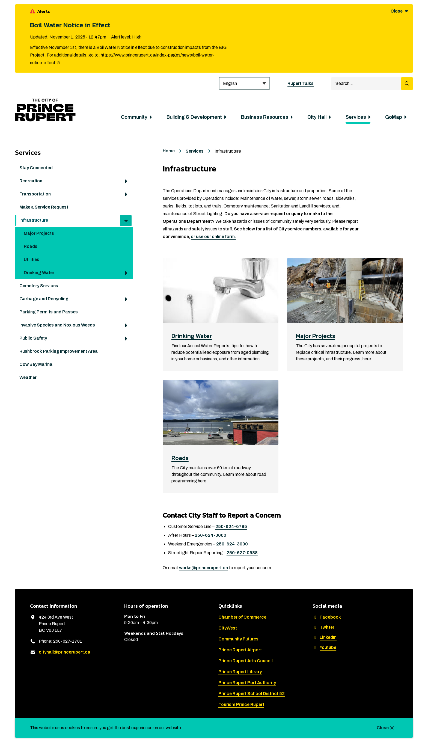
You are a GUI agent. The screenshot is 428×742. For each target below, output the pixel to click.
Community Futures (238, 639)
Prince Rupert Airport (240, 650)
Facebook (327, 617)
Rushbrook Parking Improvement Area (58, 351)
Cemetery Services (38, 285)
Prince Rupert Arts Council (245, 660)
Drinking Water (39, 272)
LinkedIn (325, 637)
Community (134, 117)
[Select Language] (244, 83)
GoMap (393, 117)
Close (383, 727)
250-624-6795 (231, 526)
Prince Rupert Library (240, 671)
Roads (30, 246)
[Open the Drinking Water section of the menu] (126, 273)
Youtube (324, 647)
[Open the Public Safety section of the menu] (126, 338)
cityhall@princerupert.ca (64, 652)
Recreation (30, 181)
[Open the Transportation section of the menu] (126, 194)
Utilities (31, 259)
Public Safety (33, 338)
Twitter (323, 627)
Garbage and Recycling (44, 298)
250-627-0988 (242, 552)
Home (169, 151)
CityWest (227, 628)
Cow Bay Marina (35, 364)
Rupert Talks (300, 83)
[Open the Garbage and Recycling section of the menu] (126, 299)
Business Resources (264, 117)
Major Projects (39, 233)
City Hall (316, 117)
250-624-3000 (210, 535)
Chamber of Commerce (242, 617)
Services (356, 117)
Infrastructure (33, 220)
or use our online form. (213, 236)
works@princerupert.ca (203, 567)
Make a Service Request (43, 207)
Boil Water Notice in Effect (70, 25)
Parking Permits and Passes (48, 312)
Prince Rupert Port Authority (247, 682)
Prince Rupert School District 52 (251, 693)
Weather (28, 377)
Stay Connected (36, 167)
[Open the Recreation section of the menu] (126, 181)
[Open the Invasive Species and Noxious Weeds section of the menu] (126, 325)
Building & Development (194, 117)
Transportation (35, 194)
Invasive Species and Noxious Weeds (57, 325)
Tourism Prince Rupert (241, 704)
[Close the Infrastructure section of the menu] (126, 220)
